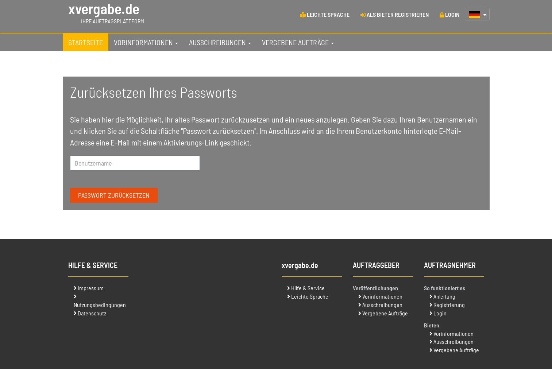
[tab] (85, 42)
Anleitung (444, 296)
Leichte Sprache (309, 296)
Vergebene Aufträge (385, 313)
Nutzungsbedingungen (100, 304)
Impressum (91, 287)
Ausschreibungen (382, 304)
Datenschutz (92, 313)
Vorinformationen (382, 296)
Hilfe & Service (308, 287)
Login (440, 313)
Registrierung (449, 304)
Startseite (85, 42)
